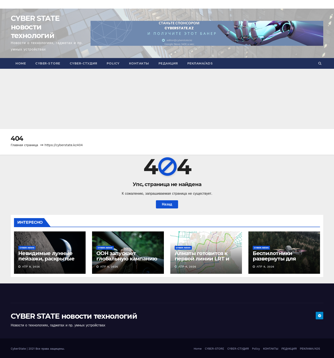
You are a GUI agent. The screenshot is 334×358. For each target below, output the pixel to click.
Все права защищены (49, 348)
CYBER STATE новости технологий (35, 27)
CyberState (19, 348)
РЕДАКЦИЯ (168, 63)
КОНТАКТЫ (139, 63)
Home (20, 63)
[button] (320, 63)
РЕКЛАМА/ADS (200, 63)
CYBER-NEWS (27, 247)
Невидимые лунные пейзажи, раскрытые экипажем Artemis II (46, 258)
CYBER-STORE (47, 63)
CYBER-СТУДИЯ (83, 63)
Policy (113, 63)
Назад (167, 204)
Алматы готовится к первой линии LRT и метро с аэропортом (202, 258)
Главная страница (24, 145)
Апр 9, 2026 (31, 266)
